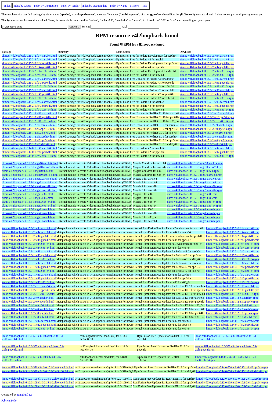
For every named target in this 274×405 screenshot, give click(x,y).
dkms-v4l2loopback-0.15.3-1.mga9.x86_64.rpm (194, 201)
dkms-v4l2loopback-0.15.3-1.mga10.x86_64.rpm (194, 174)
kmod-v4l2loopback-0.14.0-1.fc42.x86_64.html (28, 328)
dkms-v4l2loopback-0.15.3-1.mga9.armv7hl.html (29, 186)
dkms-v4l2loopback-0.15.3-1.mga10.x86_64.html (30, 174)
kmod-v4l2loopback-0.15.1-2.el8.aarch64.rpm (232, 309)
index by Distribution (46, 5)
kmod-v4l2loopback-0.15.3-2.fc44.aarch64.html (29, 228)
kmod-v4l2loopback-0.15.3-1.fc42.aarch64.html (29, 263)
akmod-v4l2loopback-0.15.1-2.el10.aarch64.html (29, 113)
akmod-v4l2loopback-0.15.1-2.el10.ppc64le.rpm (207, 117)
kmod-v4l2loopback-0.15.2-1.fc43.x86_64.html (28, 282)
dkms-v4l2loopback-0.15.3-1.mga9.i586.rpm (192, 194)
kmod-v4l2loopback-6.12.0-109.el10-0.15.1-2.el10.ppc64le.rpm (232, 382)
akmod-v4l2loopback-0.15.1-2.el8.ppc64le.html (28, 140)
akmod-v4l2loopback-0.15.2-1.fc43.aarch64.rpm (207, 101)
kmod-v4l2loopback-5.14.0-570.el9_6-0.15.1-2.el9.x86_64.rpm (231, 371)
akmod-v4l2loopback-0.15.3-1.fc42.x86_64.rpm (207, 98)
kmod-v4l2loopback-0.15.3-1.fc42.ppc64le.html (29, 266)
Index (7, 5)
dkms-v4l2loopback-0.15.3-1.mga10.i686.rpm (193, 170)
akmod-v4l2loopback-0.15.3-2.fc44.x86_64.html (29, 71)
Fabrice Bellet (9, 400)
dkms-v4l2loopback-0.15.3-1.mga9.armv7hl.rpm (194, 186)
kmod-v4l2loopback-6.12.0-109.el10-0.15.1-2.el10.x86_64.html (38, 386)
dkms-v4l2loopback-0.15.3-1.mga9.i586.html (27, 194)
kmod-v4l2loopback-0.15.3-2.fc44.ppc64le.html (29, 236)
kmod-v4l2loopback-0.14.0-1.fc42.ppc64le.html (29, 324)
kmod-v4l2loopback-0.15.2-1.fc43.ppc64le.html (29, 278)
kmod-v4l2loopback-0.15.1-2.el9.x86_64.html (28, 305)
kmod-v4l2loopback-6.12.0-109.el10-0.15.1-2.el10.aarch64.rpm (232, 378)
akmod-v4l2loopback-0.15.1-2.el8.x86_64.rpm (206, 144)
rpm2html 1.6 (24, 394)
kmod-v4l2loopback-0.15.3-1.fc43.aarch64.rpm (232, 251)
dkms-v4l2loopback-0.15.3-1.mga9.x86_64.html (29, 201)
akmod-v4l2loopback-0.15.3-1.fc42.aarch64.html (29, 90)
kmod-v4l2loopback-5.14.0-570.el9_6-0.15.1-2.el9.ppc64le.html (38, 367)
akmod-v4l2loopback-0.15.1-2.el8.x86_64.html (28, 144)
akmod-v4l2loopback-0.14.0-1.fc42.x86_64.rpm (207, 155)
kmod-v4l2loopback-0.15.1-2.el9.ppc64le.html (28, 301)
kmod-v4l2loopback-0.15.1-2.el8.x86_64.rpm (231, 316)
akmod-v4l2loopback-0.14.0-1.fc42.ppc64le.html (29, 151)
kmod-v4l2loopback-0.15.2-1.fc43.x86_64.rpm (232, 282)
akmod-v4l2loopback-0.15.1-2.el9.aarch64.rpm (206, 124)
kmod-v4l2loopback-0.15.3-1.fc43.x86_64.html (28, 259)
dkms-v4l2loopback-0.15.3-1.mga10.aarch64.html (30, 163)
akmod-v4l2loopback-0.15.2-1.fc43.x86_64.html (29, 109)
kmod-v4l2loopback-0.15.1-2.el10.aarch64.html (29, 286)
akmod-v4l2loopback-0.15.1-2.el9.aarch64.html (28, 124)
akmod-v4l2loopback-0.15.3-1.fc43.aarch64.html (29, 78)
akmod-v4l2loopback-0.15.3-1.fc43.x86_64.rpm (207, 86)
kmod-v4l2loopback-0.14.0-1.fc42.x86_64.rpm (232, 328)
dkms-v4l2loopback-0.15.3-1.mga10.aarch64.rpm (195, 163)
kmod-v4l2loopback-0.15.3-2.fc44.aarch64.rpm (232, 228)
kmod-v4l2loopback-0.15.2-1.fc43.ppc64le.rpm (232, 278)
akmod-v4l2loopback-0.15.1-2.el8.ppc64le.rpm (206, 140)
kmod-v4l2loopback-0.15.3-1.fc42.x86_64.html (28, 270)
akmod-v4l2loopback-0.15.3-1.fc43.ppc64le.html (29, 82)
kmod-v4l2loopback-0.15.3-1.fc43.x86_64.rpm (232, 259)
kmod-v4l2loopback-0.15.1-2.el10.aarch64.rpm (232, 286)
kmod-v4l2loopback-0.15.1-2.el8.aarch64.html (28, 309)
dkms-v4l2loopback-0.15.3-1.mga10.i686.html (28, 170)
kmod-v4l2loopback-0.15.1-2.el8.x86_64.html (28, 316)
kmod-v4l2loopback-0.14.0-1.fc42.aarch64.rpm (232, 320)
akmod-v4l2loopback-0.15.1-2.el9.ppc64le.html (28, 128)
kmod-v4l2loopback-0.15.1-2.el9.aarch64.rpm (232, 297)
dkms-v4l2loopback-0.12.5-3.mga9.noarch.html (28, 209)
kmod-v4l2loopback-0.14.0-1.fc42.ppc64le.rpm (232, 324)
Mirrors (134, 5)
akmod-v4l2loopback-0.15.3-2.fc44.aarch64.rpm (207, 55)
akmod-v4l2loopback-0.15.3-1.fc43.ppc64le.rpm (207, 82)
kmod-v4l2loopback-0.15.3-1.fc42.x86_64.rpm (232, 270)
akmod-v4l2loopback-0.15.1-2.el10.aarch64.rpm (207, 113)
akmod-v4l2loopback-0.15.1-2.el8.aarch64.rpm (206, 136)
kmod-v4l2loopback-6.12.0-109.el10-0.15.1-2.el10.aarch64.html (38, 378)
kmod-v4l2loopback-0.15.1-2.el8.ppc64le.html (28, 313)
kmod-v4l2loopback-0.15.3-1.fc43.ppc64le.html (29, 255)
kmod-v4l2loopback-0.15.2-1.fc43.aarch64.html (29, 274)
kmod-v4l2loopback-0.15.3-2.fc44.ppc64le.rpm (232, 236)
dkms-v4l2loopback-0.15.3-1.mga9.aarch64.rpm (194, 178)
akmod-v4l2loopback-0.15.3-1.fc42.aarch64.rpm (207, 90)
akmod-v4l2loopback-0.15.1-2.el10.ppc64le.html (29, 117)
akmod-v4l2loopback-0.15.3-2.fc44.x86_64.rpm (207, 71)
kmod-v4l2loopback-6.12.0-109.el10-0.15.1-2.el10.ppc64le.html (38, 382)
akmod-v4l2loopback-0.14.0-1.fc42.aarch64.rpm (207, 148)
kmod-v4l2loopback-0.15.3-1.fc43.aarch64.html (29, 251)
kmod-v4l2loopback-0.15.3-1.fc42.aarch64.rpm (232, 263)
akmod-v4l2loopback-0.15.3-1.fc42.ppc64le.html (29, 94)
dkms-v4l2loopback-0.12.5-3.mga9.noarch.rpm (193, 209)
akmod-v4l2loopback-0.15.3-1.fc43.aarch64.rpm (207, 78)
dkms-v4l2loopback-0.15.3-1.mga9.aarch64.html (29, 178)
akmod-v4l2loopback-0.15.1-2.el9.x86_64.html (28, 132)
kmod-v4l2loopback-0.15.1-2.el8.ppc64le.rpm (232, 313)
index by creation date (94, 5)
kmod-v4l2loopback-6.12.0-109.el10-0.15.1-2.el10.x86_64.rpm (231, 386)
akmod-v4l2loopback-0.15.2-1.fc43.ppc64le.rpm (207, 105)
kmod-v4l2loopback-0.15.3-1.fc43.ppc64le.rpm (232, 255)
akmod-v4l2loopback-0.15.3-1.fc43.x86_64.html (29, 86)
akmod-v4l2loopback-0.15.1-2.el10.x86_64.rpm (206, 121)
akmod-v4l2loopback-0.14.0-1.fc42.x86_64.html (29, 155)
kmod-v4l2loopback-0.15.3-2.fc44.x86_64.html (28, 243)
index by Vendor (70, 5)
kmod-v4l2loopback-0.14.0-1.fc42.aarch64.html (29, 320)
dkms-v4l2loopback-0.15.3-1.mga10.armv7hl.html (30, 167)
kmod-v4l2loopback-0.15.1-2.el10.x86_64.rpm (232, 293)
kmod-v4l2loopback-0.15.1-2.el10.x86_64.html (28, 293)
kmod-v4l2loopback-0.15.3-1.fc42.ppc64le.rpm (232, 266)
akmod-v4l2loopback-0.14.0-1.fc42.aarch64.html (29, 148)
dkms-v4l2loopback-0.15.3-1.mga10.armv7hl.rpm (195, 167)
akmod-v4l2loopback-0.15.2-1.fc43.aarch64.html (29, 101)
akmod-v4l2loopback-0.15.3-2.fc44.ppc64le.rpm (207, 63)
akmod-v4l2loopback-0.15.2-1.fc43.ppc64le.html (29, 105)
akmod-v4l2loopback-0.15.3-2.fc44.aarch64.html (29, 55)
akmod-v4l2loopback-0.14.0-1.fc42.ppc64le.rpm (207, 151)
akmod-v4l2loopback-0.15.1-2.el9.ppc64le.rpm (206, 128)
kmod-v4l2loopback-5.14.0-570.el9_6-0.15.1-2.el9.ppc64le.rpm (232, 367)
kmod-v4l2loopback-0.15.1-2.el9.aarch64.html (28, 297)
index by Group (22, 5)
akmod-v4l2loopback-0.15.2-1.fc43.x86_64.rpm (207, 109)
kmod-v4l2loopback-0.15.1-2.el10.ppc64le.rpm (232, 290)
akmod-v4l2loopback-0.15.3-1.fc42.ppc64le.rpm (207, 94)
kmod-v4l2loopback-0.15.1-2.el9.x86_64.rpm (231, 305)
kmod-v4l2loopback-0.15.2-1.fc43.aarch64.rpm (232, 274)
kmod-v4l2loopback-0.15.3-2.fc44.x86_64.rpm (232, 243)
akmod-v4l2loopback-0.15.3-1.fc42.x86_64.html (29, 98)
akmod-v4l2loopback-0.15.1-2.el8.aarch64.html (28, 136)
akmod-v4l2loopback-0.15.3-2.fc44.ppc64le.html (29, 63)
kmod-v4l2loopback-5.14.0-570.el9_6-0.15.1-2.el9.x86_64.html (38, 371)
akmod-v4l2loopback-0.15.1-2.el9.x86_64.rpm (206, 132)
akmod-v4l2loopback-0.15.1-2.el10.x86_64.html (29, 121)
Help (144, 5)
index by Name (118, 5)
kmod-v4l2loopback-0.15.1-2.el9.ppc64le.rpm (232, 301)
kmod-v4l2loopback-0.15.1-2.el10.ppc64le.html (29, 290)
